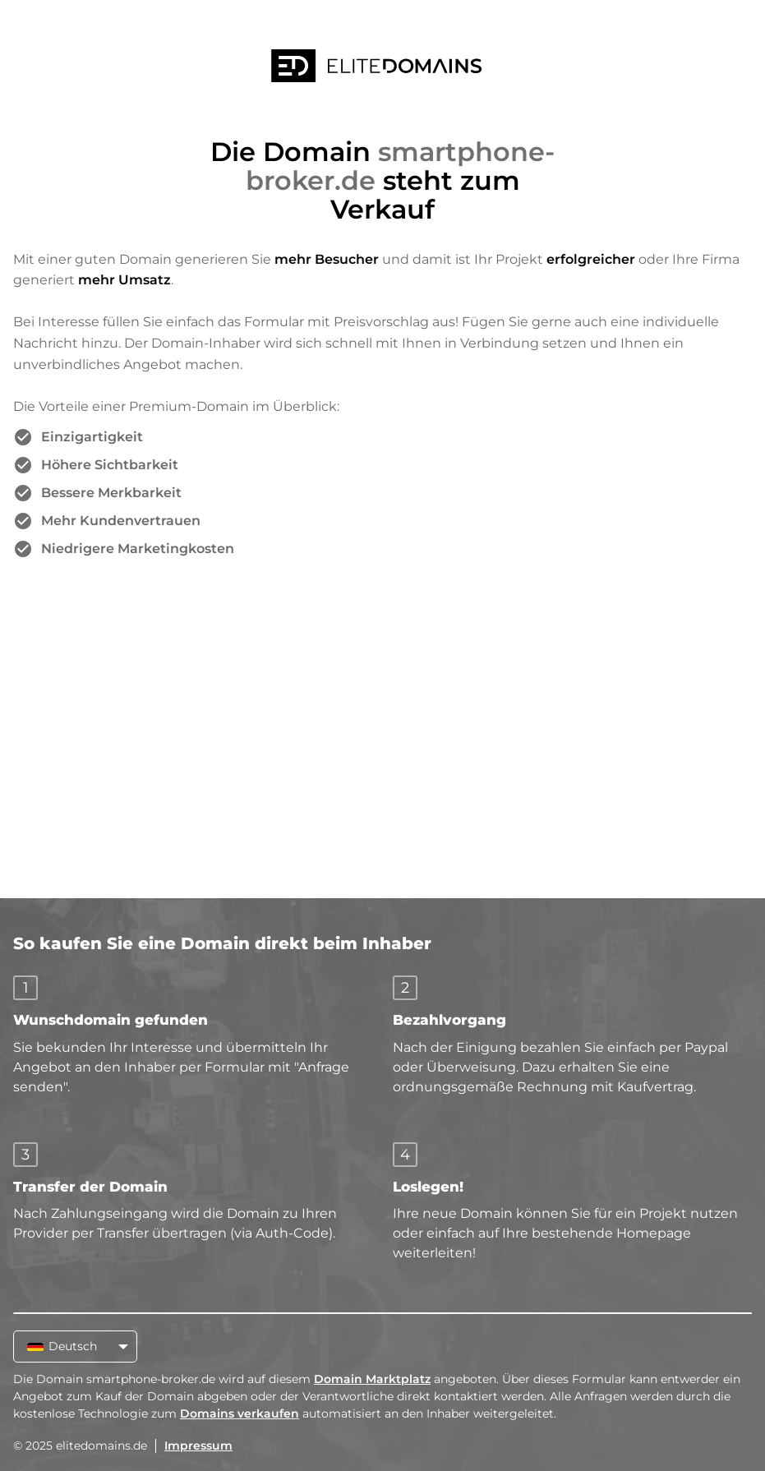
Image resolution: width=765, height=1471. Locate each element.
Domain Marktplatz (372, 1379)
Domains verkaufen (239, 1413)
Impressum (198, 1445)
